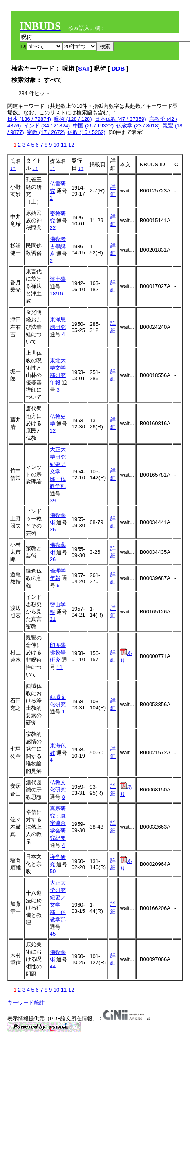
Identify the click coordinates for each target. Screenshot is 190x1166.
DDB (119, 68)
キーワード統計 (26, 1002)
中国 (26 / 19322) (93, 126)
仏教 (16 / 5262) (86, 132)
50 (53, 871)
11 (64, 145)
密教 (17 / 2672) (46, 132)
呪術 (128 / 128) (73, 119)
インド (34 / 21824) (47, 126)
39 (53, 500)
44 (53, 966)
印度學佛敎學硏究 (58, 652)
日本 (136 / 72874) (29, 119)
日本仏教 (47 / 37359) (120, 119)
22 (53, 228)
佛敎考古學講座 (58, 246)
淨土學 (58, 279)
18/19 (56, 293)
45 (53, 934)
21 (53, 619)
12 (71, 145)
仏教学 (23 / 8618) (138, 126)
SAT (84, 68)
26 (53, 529)
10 (56, 145)
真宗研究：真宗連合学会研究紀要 (58, 823)
